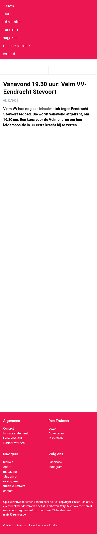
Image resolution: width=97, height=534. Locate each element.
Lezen (52, 428)
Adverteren (56, 433)
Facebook (55, 462)
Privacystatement (15, 433)
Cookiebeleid (12, 438)
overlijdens (11, 481)
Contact (8, 428)
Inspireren (55, 438)
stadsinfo (10, 29)
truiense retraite (16, 45)
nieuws (8, 5)
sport (6, 13)
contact (8, 53)
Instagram (55, 467)
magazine (10, 37)
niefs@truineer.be (14, 514)
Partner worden (14, 443)
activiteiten (11, 21)
